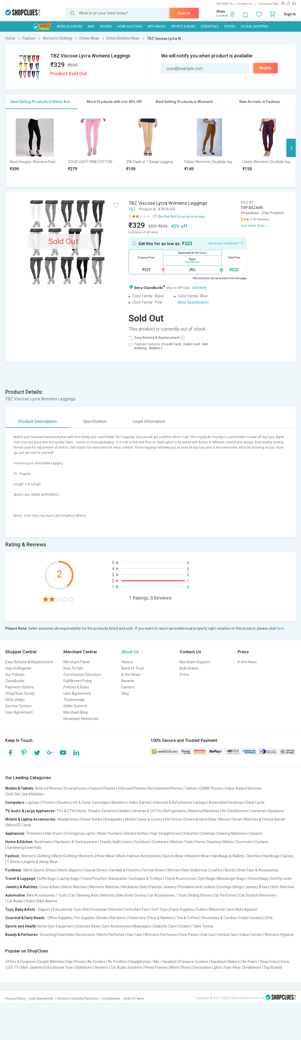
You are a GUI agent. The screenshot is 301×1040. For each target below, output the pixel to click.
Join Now (199, 287)
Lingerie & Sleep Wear (40, 862)
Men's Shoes (180, 967)
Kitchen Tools (182, 842)
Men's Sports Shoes (39, 870)
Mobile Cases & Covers (143, 819)
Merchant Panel (76, 662)
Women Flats (178, 870)
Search (184, 13)
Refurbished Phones (165, 788)
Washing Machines (203, 811)
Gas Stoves (75, 962)
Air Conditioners (235, 811)
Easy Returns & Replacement (29, 662)
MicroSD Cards (19, 825)
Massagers (142, 926)
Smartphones (75, 788)
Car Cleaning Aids (83, 895)
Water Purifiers (109, 833)
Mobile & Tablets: (19, 788)
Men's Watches (74, 887)
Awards (127, 681)
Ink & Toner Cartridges (91, 802)
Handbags (271, 856)
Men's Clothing (65, 856)
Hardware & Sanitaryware (76, 842)
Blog (125, 693)
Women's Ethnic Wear (96, 856)
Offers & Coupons (20, 962)
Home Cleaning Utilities (214, 842)
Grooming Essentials (56, 935)
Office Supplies (59, 918)
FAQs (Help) (15, 700)
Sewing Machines (232, 833)
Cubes (201, 909)
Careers (128, 687)
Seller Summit (75, 706)
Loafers (216, 870)
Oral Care (208, 935)
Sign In (290, 14)
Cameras (258, 811)
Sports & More (183, 26)
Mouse (224, 819)
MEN (91, 26)
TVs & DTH (65, 811)
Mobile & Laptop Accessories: (30, 819)
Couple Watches (50, 962)
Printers (48, 802)
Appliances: (15, 833)
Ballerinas (199, 870)
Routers (64, 802)
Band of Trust (132, 668)
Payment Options (19, 687)
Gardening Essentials (24, 847)
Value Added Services (243, 788)
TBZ (132, 209)
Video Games (140, 802)
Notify (265, 68)
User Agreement (19, 712)
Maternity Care (221, 909)
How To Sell (73, 668)
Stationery (137, 918)
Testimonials (74, 700)
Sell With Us (224, 4)
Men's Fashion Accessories (139, 856)
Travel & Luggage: (20, 878)
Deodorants (85, 935)
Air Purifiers (117, 962)
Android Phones (48, 788)
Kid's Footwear (95, 909)
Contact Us (244, 4)
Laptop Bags (68, 878)
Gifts (269, 918)
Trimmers (34, 833)
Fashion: (12, 856)
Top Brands (273, 967)
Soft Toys (160, 909)
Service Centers (18, 706)
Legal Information (149, 421)
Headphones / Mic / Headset (153, 962)
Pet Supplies (84, 918)
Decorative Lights (207, 967)
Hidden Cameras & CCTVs (140, 811)
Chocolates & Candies (219, 918)
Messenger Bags (231, 878)
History (127, 662)
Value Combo (251, 935)
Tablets (190, 788)
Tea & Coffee (187, 918)
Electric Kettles (136, 833)
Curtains (261, 842)
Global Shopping (254, 26)
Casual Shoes (95, 870)
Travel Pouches (94, 878)
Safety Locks (281, 878)
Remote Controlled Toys (129, 909)
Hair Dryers (54, 833)
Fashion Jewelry (162, 887)
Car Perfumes (225, 895)
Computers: (15, 802)
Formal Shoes (153, 870)
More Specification (193, 302)
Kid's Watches (283, 887)
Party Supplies (182, 909)
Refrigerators (175, 811)
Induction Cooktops (199, 833)
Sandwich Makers (225, 962)
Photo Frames (156, 967)
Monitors (119, 802)
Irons (285, 962)
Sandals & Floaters (124, 870)
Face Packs (188, 935)
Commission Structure (82, 674)
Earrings (224, 887)
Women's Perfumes (160, 935)
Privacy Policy (15, 998)
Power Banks (91, 819)
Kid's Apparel (246, 909)
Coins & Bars (49, 887)
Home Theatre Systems (96, 811)
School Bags (258, 878)
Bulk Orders (189, 668)
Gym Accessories (116, 926)
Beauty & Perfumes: (22, 935)
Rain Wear (232, 967)
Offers (229, 26)
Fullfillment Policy (77, 681)
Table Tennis (202, 926)
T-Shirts (13, 862)
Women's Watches (104, 887)
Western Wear (197, 856)
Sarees (288, 856)
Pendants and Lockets (197, 887)
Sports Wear (173, 856)
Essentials (209, 26)
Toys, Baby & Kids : (21, 909)
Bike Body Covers (131, 895)
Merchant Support (195, 662)
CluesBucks (14, 681)
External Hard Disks (200, 819)
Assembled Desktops (226, 802)
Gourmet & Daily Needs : (26, 918)
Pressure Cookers (193, 962)
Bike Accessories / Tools (47, 895)
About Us (130, 651)
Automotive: (15, 895)
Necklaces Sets (134, 887)
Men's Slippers (70, 870)
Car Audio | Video (21, 901)
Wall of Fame (134, 998)
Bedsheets (43, 842)
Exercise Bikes (88, 926)
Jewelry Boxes (257, 887)
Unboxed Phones (132, 788)
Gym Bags (206, 878)
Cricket (184, 926)
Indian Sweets (250, 918)
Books (103, 918)
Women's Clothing (35, 856)
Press (184, 674)
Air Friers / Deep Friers (260, 962)
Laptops (33, 802)
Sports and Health (20, 926)
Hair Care (134, 935)
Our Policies (15, 674)
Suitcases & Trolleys (145, 878)
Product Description (37, 421)
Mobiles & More (69, 26)
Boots (230, 870)
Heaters (101, 967)
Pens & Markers (161, 918)
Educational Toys (67, 909)
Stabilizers (84, 967)
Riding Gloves (200, 895)
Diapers (44, 909)
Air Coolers (96, 962)
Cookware (160, 842)
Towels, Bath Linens (115, 842)
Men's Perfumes (111, 935)
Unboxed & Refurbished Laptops (179, 802)
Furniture (142, 842)
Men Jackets (31, 967)
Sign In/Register (18, 668)
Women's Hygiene (279, 935)
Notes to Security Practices (77, 998)
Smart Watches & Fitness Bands (258, 819)
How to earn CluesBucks (226, 243)
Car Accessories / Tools (167, 895)
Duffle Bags (46, 878)
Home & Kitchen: (19, 842)
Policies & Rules (76, 687)
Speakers (276, 811)
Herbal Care (228, 935)
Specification (95, 421)
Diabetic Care (165, 926)
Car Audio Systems (126, 967)
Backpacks (113, 819)
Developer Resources (81, 718)
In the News (131, 674)
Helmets (108, 895)
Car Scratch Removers (257, 895)
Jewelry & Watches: (22, 887)
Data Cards (255, 802)
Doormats (244, 842)
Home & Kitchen (129, 26)
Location (222, 15)
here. (281, 628)
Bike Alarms (47, 901)
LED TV (13, 967)
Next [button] (291, 148)
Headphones (67, 819)
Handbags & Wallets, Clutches (236, 856)
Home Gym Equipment (55, 926)
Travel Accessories (180, 878)
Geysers (255, 833)
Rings (238, 887)
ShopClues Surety (20, 693)
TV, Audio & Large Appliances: (30, 811)
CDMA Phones (211, 788)
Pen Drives (173, 819)
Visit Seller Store (253, 226)
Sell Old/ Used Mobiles (25, 794)
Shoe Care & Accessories (257, 870)
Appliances (157, 26)
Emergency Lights (80, 833)
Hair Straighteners (166, 833)
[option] (35, 147)
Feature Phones (102, 788)
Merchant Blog (75, 712)
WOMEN (106, 26)
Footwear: (14, 870)
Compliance (111, 998)
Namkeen (118, 918)
